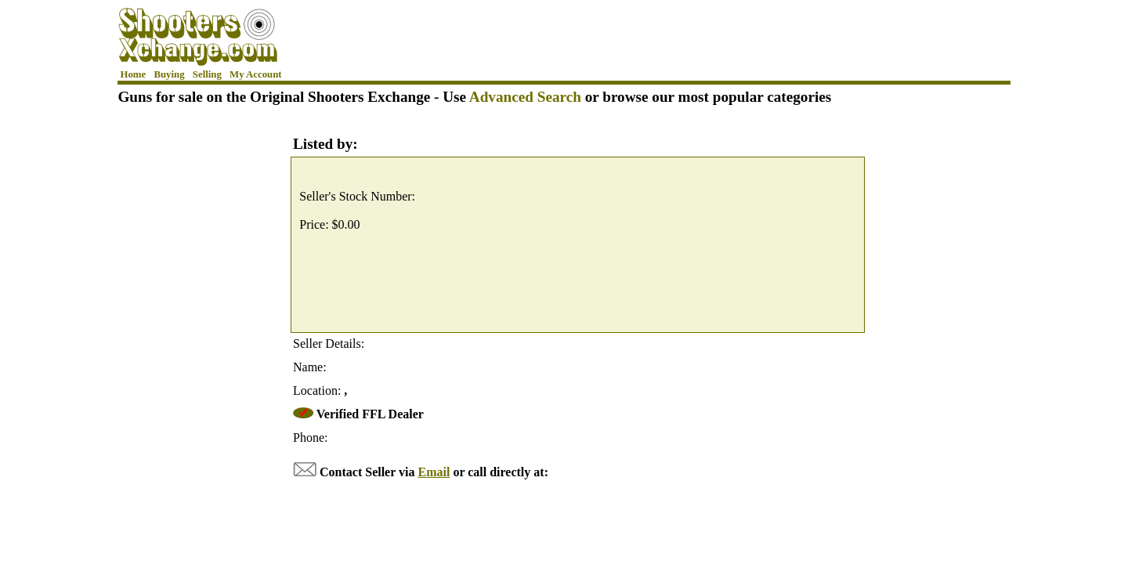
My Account (255, 74)
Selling (207, 74)
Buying (169, 74)
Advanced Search (525, 97)
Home (133, 74)
